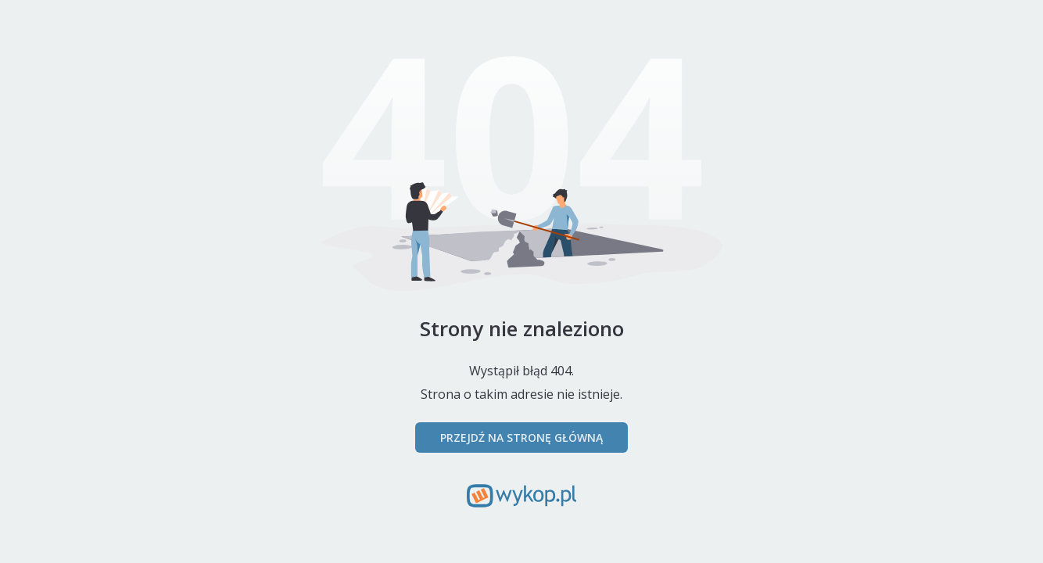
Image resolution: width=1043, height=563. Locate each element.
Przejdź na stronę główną (521, 437)
